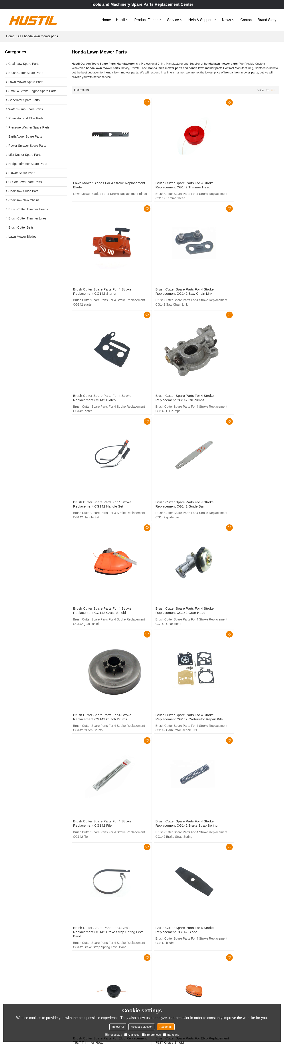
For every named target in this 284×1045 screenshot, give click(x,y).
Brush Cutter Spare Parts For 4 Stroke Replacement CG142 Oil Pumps (243, 266)
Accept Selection (141, 1026)
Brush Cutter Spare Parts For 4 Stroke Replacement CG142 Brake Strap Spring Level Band (245, 555)
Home (106, 19)
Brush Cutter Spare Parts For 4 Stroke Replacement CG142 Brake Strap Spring (175, 553)
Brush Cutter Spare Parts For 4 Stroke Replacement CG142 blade (103, 652)
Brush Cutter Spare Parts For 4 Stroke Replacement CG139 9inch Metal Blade (174, 840)
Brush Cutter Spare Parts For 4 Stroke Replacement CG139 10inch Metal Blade (105, 840)
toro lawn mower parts (229, 889)
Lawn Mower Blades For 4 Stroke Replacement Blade (99, 172)
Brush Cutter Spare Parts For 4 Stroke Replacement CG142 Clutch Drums (173, 454)
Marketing (171, 1034)
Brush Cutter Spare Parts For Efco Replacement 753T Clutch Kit (100, 746)
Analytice (132, 1034)
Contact (246, 19)
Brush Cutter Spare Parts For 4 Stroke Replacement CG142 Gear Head (103, 454)
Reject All (118, 1026)
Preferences (151, 1034)
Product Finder (146, 19)
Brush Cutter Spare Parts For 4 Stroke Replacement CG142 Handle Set (103, 360)
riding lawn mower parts (88, 889)
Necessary (113, 1034)
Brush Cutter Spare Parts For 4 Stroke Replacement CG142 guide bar (173, 360)
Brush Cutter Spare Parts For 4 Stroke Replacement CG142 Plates (173, 266)
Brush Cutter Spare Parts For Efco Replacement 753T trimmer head (170, 652)
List (267, 89)
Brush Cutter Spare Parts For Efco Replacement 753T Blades (170, 746)
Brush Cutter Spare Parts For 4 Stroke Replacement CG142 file (103, 553)
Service (173, 19)
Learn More (18, 1001)
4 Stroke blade (224, 896)
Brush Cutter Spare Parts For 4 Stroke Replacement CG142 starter (243, 172)
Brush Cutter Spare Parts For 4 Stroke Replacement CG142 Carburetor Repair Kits (244, 456)
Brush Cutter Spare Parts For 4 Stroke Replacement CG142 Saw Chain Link (103, 266)
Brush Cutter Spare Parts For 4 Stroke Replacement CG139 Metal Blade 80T (243, 840)
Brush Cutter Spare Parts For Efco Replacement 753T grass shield (240, 652)
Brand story (267, 19)
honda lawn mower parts (160, 896)
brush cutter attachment (88, 896)
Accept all (166, 1026)
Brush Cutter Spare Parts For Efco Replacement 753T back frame (240, 746)
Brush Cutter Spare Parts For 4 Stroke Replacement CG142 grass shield (243, 360)
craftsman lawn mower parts (162, 889)
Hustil (120, 19)
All (19, 35)
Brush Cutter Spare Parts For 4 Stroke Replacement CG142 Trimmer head (173, 172)
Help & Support (200, 19)
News (226, 19)
